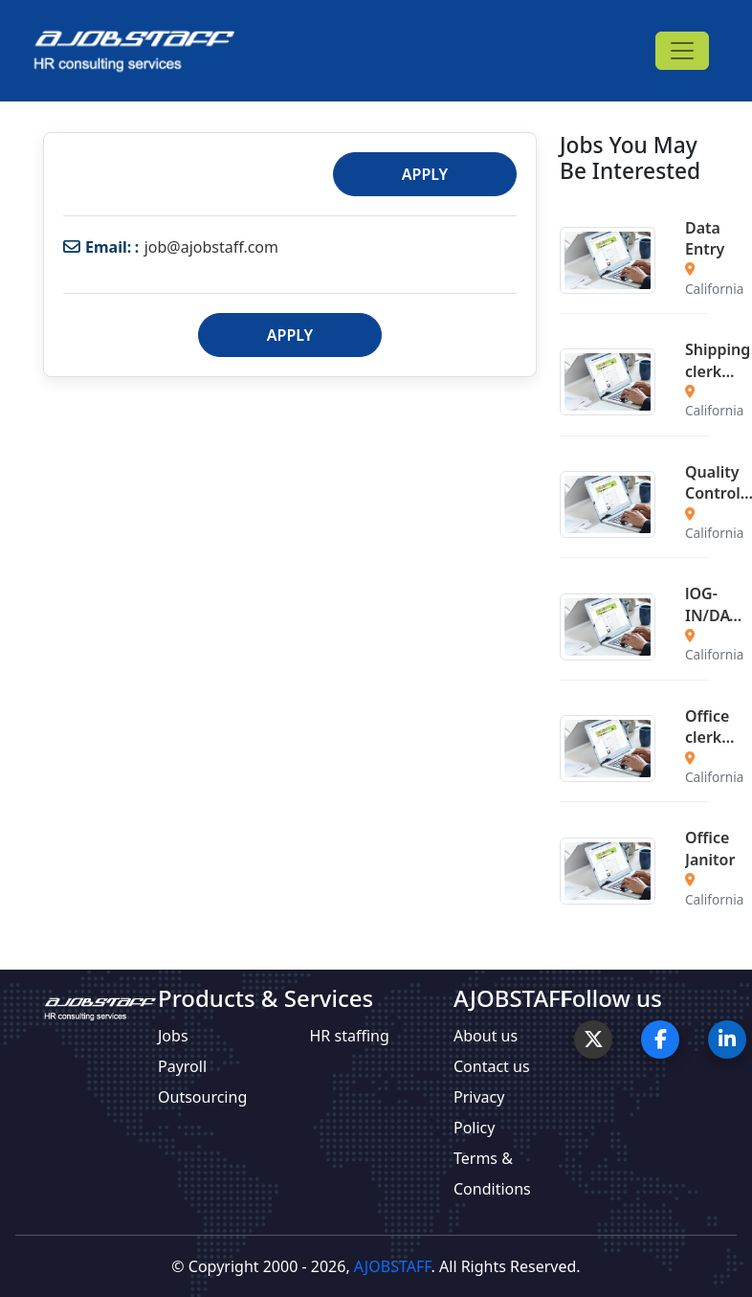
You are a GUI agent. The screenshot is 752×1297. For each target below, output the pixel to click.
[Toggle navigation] (682, 51)
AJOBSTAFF (392, 1266)
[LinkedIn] (727, 1039)
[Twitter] (593, 1039)
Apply (425, 174)
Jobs (173, 1035)
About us (485, 1035)
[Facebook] (660, 1039)
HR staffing (349, 1035)
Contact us (491, 1066)
